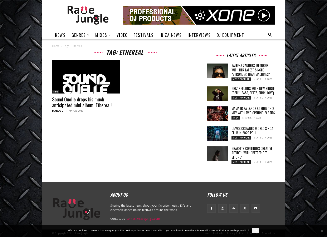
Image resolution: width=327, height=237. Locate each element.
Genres (81, 35)
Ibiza (235, 117)
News (60, 35)
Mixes (103, 35)
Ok (255, 230)
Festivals (144, 35)
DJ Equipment (230, 35)
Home (55, 46)
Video (122, 35)
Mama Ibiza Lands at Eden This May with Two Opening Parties (253, 110)
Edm (55, 91)
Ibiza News (171, 35)
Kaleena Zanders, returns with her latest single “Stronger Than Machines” (250, 70)
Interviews (199, 35)
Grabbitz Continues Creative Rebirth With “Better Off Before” (251, 153)
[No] (322, 231)
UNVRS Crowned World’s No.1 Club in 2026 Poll (252, 130)
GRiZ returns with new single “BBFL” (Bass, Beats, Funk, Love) (252, 90)
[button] (270, 35)
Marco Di (58, 110)
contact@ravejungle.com (143, 219)
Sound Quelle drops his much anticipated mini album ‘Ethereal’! (82, 102)
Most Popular (241, 79)
